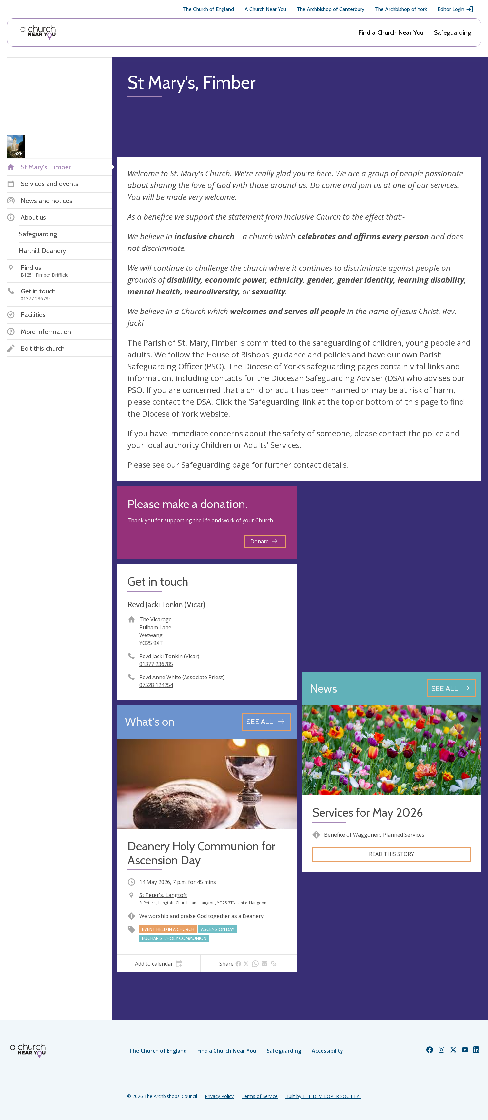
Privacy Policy (219, 1096)
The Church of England (208, 9)
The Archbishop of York (401, 9)
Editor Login (456, 9)
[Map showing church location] (391, 576)
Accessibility (327, 1050)
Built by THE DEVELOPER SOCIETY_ (323, 1096)
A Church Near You (265, 9)
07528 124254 (156, 685)
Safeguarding (452, 32)
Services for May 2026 (367, 813)
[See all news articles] (451, 688)
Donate (263, 541)
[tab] (159, 963)
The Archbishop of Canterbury (330, 9)
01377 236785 (156, 664)
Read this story (391, 854)
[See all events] (266, 721)
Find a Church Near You (390, 32)
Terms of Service (260, 1096)
